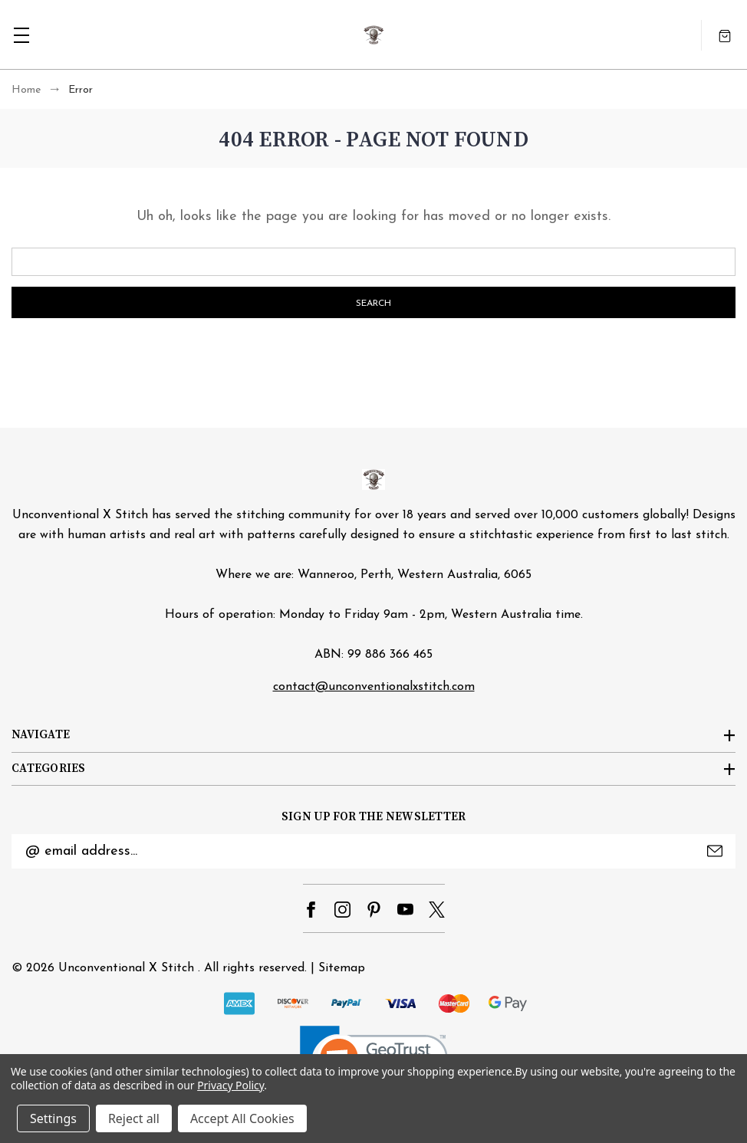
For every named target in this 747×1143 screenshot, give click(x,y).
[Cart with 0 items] (725, 35)
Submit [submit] (715, 851)
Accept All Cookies (242, 1118)
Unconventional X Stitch (126, 968)
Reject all (134, 1118)
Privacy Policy (230, 1085)
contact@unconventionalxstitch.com (374, 687)
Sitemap (341, 968)
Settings (53, 1118)
